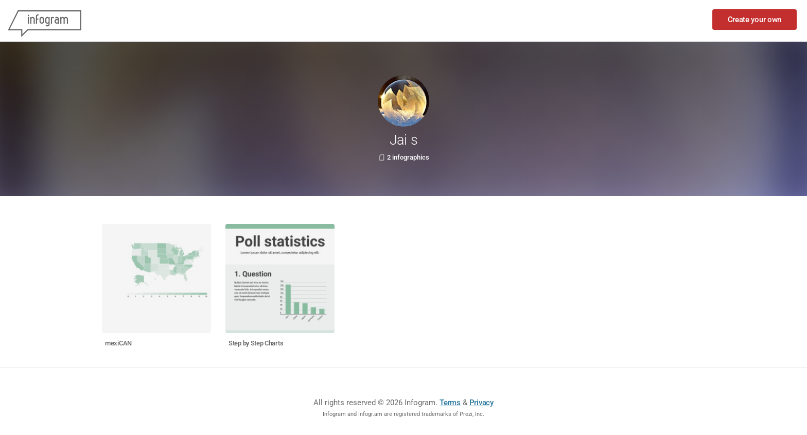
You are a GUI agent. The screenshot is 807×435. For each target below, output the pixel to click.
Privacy (481, 402)
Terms (450, 402)
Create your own (755, 19)
